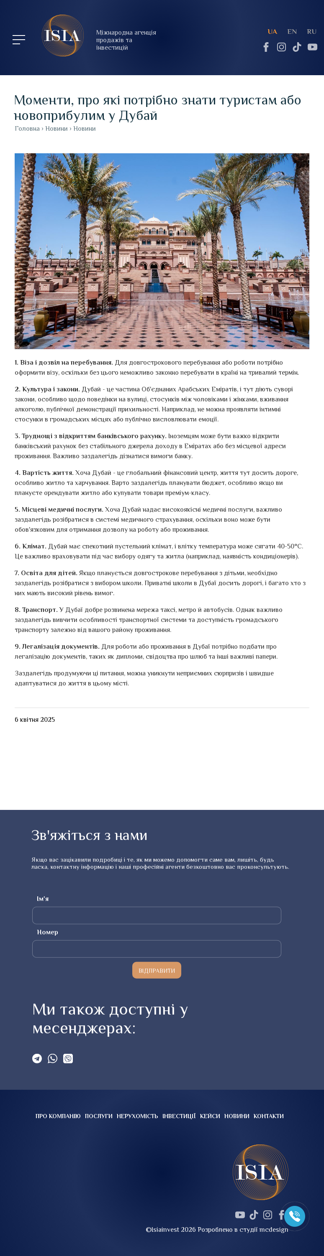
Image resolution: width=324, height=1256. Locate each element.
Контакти (269, 1116)
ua (272, 32)
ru (311, 32)
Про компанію (58, 1116)
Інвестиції (179, 1116)
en (292, 32)
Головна (27, 128)
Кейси (210, 1116)
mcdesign (274, 1229)
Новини (236, 1116)
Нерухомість (137, 1116)
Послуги (99, 1116)
